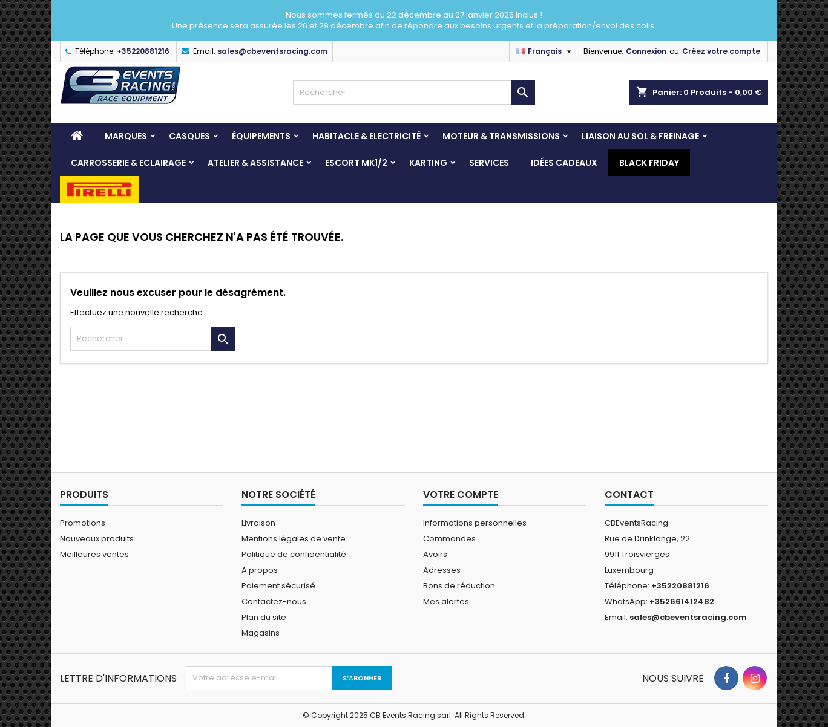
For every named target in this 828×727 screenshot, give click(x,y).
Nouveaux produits (97, 538)
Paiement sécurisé (278, 586)
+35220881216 (143, 51)
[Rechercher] (414, 92)
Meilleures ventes (94, 554)
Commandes (449, 538)
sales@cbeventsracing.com (272, 51)
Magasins (261, 633)
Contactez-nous (274, 601)
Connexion (646, 51)
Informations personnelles (475, 523)
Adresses (442, 570)
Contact (629, 494)
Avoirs (435, 554)
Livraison (258, 523)
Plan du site (264, 617)
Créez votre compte (721, 51)
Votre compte (460, 494)
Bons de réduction (459, 586)
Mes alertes (446, 601)
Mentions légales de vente (294, 538)
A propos (260, 570)
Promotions (82, 523)
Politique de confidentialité (294, 554)
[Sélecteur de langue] (545, 51)
